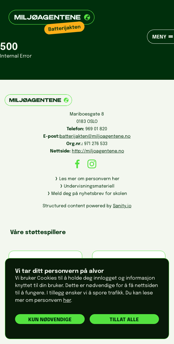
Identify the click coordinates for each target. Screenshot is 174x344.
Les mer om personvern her (89, 179)
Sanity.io (122, 206)
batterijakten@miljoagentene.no (95, 136)
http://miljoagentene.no (98, 151)
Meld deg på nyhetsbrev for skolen (89, 194)
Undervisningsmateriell (89, 186)
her (67, 300)
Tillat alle (124, 319)
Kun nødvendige (50, 319)
